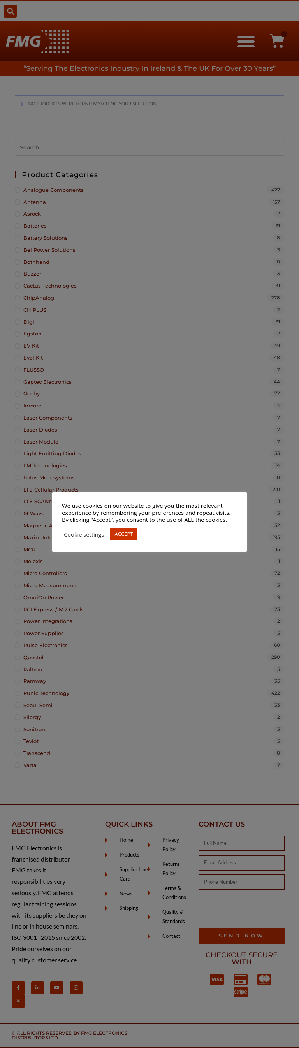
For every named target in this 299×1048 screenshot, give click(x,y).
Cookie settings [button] (84, 534)
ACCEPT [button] (124, 533)
